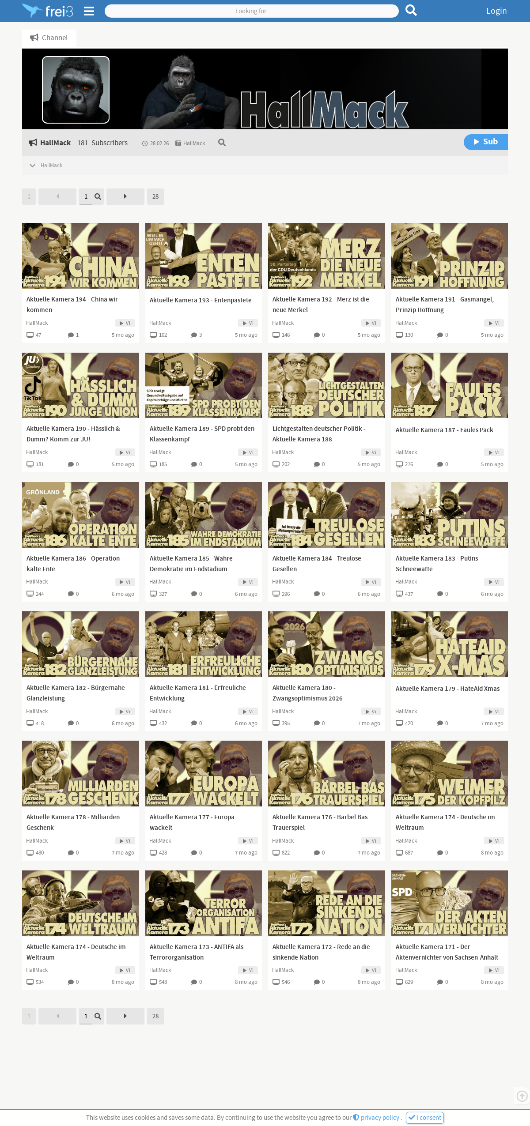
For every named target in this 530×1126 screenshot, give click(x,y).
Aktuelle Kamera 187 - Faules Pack (444, 430)
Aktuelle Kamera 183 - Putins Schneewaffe (437, 564)
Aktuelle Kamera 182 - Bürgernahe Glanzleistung (75, 693)
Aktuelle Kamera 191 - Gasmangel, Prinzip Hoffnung (445, 305)
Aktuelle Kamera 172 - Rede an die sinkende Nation (321, 952)
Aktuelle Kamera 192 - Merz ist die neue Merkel (321, 305)
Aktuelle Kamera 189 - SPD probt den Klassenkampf (202, 434)
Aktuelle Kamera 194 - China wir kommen (72, 305)
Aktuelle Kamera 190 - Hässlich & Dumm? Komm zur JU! (73, 434)
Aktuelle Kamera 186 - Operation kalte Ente (73, 564)
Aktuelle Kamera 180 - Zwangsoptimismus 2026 (308, 693)
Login (496, 11)
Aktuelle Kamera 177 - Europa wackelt (192, 822)
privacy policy (377, 1118)
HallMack (37, 323)
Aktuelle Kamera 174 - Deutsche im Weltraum (445, 822)
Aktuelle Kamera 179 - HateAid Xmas (448, 689)
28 (155, 196)
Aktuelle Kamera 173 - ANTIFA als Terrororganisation (196, 952)
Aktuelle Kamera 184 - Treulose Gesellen (317, 564)
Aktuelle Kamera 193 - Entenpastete (201, 300)
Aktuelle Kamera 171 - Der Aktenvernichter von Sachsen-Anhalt (447, 952)
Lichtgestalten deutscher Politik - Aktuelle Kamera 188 (319, 434)
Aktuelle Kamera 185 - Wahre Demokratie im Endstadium (191, 564)
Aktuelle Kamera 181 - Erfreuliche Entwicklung (198, 693)
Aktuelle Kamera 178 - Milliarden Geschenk (73, 822)
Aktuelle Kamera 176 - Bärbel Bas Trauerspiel (320, 822)
